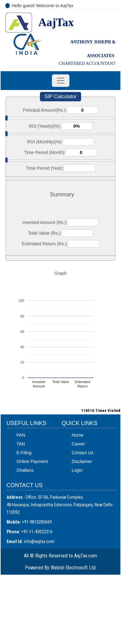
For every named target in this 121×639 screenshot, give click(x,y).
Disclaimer (82, 461)
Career (78, 443)
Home (77, 435)
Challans (25, 470)
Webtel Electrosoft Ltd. (73, 568)
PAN (21, 435)
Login (77, 470)
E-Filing (24, 452)
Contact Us (82, 452)
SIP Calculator (61, 96)
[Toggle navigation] (60, 80)
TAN (21, 443)
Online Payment (32, 461)
